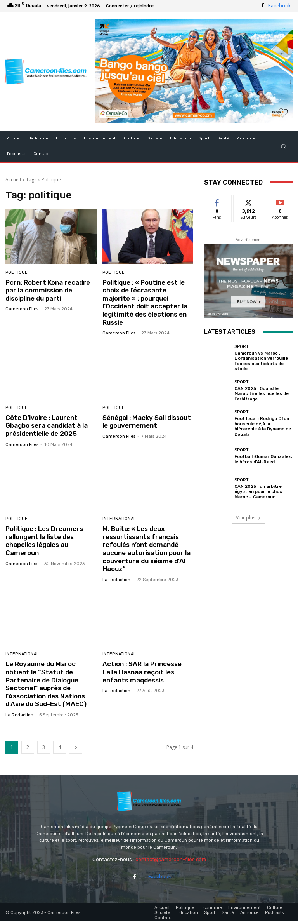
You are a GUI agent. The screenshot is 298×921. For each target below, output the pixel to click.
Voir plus (248, 516)
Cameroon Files (21, 309)
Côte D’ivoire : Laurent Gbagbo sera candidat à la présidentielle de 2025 (46, 425)
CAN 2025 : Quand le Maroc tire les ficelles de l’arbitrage (261, 393)
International (119, 518)
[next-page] (75, 745)
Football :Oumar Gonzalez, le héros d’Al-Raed (263, 458)
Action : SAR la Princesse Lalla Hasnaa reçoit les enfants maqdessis (141, 671)
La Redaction (116, 578)
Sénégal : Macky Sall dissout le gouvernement (146, 421)
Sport (241, 347)
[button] (283, 145)
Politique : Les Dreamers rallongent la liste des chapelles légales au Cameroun (43, 540)
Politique (16, 272)
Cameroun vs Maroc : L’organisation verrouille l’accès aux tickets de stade (261, 361)
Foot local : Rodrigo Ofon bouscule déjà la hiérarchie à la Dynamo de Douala (262, 426)
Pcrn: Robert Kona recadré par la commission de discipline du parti (47, 290)
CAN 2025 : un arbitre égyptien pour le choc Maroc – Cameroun (257, 490)
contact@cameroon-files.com (170, 858)
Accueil (13, 179)
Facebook (279, 6)
